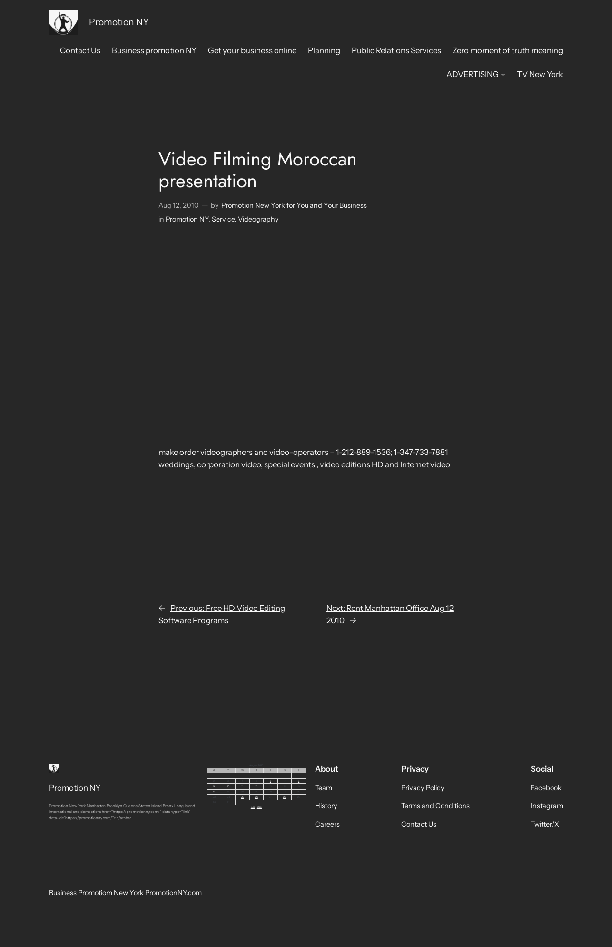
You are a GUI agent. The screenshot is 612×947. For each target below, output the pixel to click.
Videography (258, 219)
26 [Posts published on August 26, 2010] (256, 796)
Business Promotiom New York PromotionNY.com (125, 893)
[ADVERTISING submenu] (503, 74)
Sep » (259, 806)
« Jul (253, 806)
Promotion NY (119, 22)
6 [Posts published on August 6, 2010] (270, 780)
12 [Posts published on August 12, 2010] (256, 786)
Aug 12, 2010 (178, 205)
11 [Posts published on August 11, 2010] (242, 786)
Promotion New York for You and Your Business (294, 205)
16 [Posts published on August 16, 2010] (214, 791)
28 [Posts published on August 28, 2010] (284, 796)
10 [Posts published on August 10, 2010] (228, 786)
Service (223, 219)
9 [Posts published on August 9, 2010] (214, 786)
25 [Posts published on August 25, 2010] (242, 796)
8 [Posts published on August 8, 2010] (298, 780)
